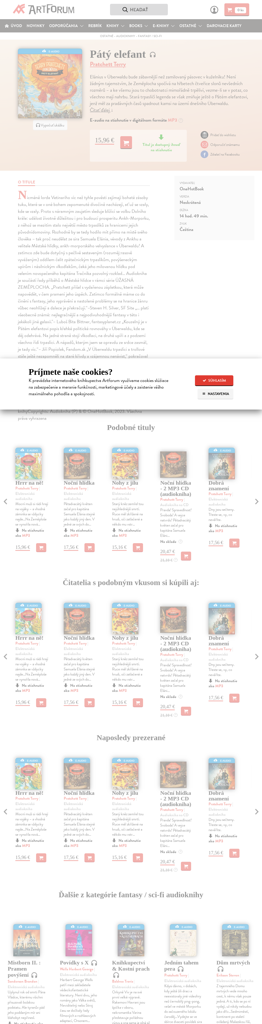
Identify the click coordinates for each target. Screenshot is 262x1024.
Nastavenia (215, 394)
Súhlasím (214, 380)
